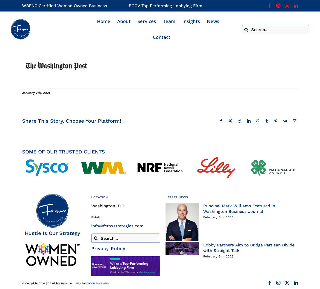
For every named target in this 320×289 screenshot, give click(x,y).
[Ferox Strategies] (20, 20)
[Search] (246, 29)
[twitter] (287, 5)
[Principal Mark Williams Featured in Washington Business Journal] (182, 222)
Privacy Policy (108, 248)
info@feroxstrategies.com (117, 225)
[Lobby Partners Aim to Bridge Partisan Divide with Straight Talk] (182, 248)
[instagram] (278, 5)
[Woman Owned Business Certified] (52, 244)
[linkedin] (296, 5)
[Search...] (275, 29)
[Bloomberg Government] (125, 258)
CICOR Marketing (97, 283)
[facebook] (270, 5)
